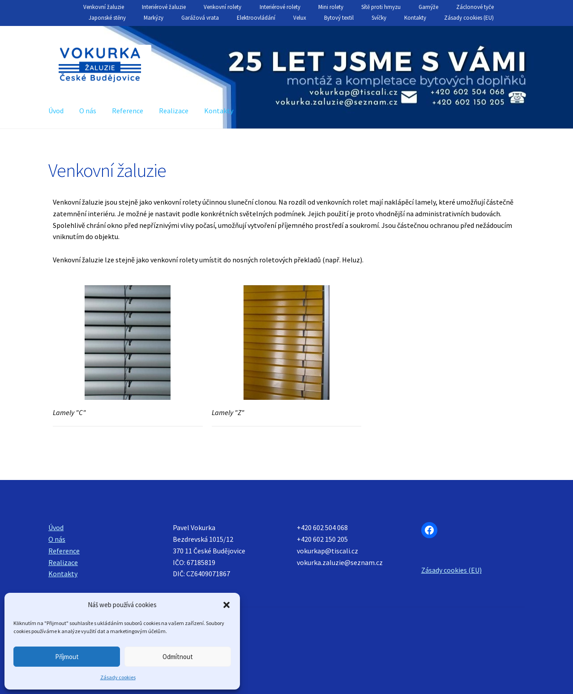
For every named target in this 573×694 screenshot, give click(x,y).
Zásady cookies (118, 677)
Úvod (56, 110)
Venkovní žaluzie (103, 7)
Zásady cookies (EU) (469, 17)
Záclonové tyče (475, 7)
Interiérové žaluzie (164, 7)
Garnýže (428, 7)
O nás (87, 110)
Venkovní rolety (222, 7)
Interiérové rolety (280, 7)
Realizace (173, 110)
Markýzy (153, 17)
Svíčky (379, 17)
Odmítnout (177, 656)
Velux (299, 17)
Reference (127, 110)
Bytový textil (339, 17)
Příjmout (67, 656)
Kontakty (415, 17)
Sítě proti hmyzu (381, 7)
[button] (226, 604)
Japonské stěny (107, 17)
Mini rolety (330, 7)
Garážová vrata (200, 17)
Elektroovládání (256, 17)
